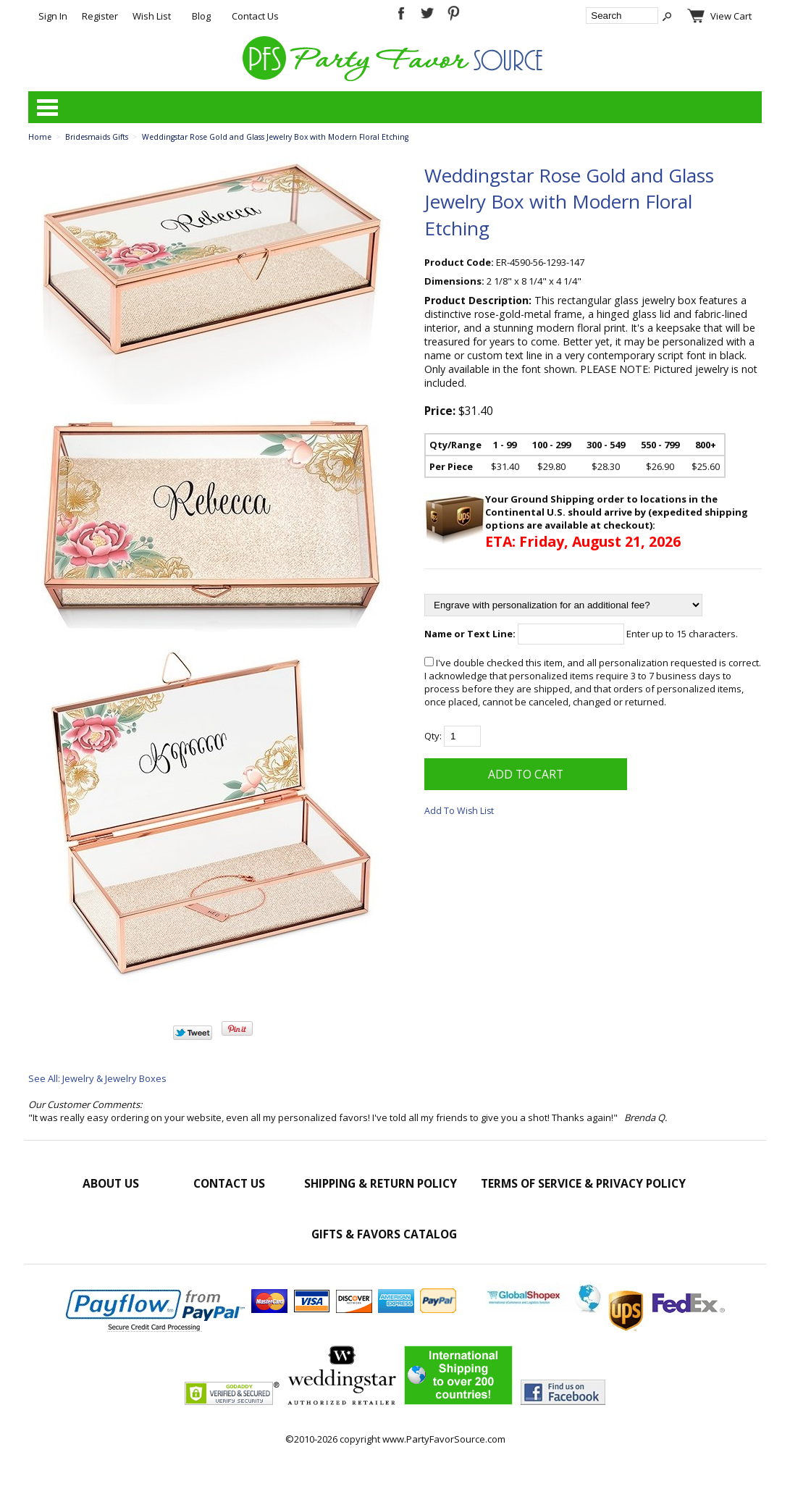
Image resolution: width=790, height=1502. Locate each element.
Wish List (152, 15)
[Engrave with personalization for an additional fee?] (563, 605)
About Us (111, 1183)
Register (100, 15)
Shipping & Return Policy (380, 1183)
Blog (201, 15)
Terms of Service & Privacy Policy (583, 1183)
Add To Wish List (459, 811)
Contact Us (255, 15)
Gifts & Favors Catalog (384, 1234)
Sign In (52, 15)
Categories (47, 107)
